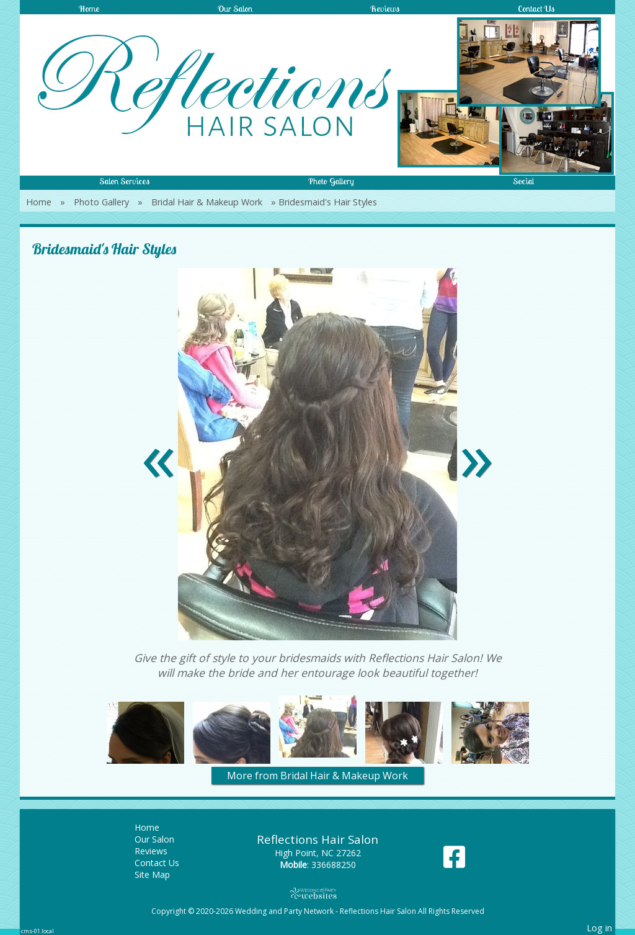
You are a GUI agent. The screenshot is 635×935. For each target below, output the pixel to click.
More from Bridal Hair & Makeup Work (317, 775)
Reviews (384, 8)
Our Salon (235, 8)
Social (523, 181)
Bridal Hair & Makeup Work (206, 202)
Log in (599, 928)
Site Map (161, 874)
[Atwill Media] (317, 893)
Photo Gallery (331, 181)
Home (89, 8)
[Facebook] (454, 861)
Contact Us (536, 8)
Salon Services (124, 181)
